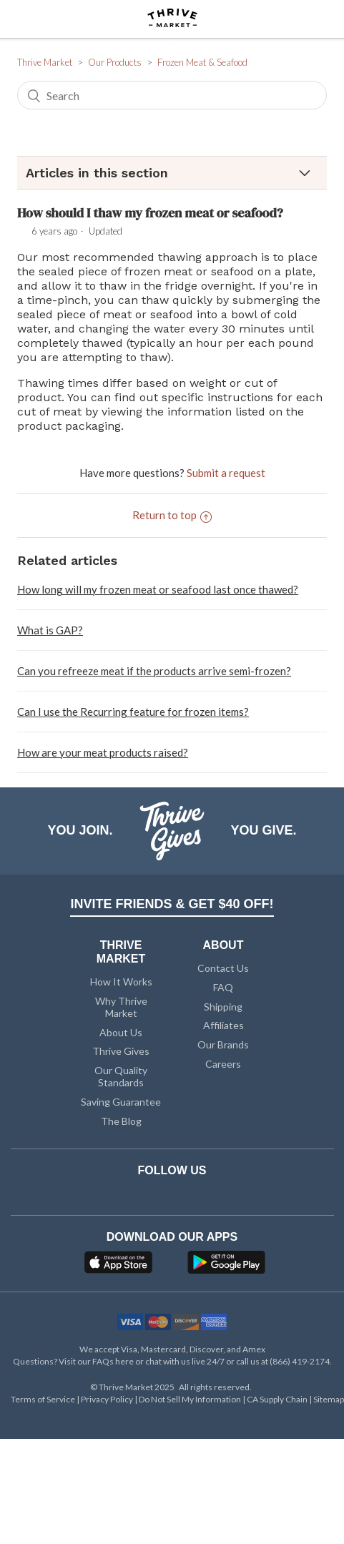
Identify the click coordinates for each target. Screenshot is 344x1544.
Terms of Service (44, 1399)
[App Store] (120, 1266)
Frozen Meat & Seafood (202, 62)
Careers (223, 1064)
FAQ (223, 987)
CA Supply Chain (278, 1399)
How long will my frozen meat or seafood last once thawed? (157, 589)
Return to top (172, 514)
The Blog (121, 1121)
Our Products (115, 62)
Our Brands (223, 1044)
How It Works (121, 981)
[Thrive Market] (172, 19)
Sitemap (328, 1399)
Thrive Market (44, 62)
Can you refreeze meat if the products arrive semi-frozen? (154, 670)
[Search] (172, 95)
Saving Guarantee (121, 1102)
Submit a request (226, 472)
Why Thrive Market (121, 1007)
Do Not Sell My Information (190, 1399)
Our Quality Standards (120, 1076)
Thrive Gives (120, 1051)
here (124, 1361)
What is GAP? (50, 630)
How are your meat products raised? (102, 752)
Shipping (223, 1006)
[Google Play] (226, 1266)
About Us (120, 1032)
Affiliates (223, 1025)
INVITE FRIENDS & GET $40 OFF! (171, 904)
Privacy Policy (107, 1399)
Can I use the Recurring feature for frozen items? (133, 711)
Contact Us (223, 968)
